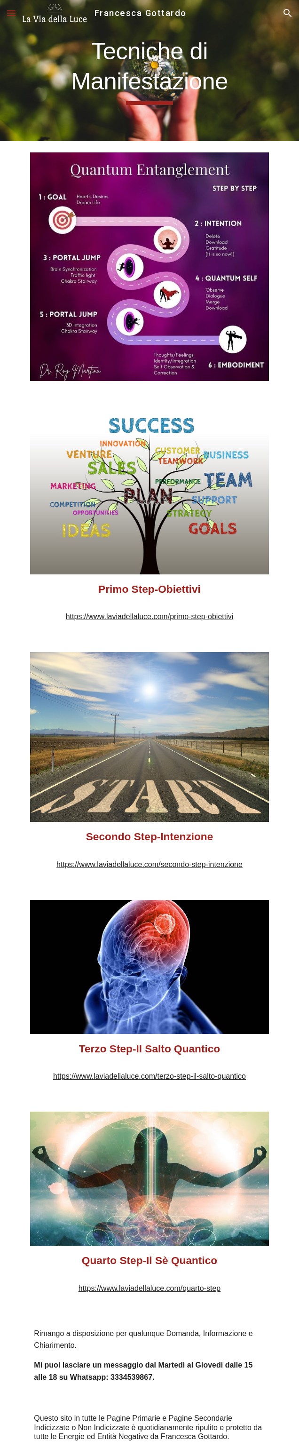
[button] (11, 13)
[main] (149, 70)
